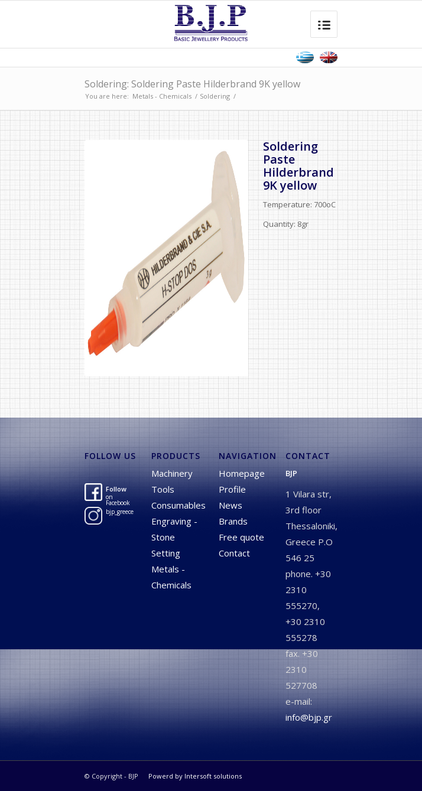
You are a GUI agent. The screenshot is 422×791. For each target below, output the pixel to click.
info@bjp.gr (308, 717)
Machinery (172, 473)
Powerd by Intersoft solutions (195, 776)
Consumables (178, 505)
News (230, 505)
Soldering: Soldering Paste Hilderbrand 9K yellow (192, 83)
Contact (234, 553)
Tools (162, 489)
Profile (232, 489)
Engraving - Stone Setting (174, 537)
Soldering (215, 96)
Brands (233, 521)
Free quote (241, 537)
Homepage (242, 473)
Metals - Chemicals (161, 96)
